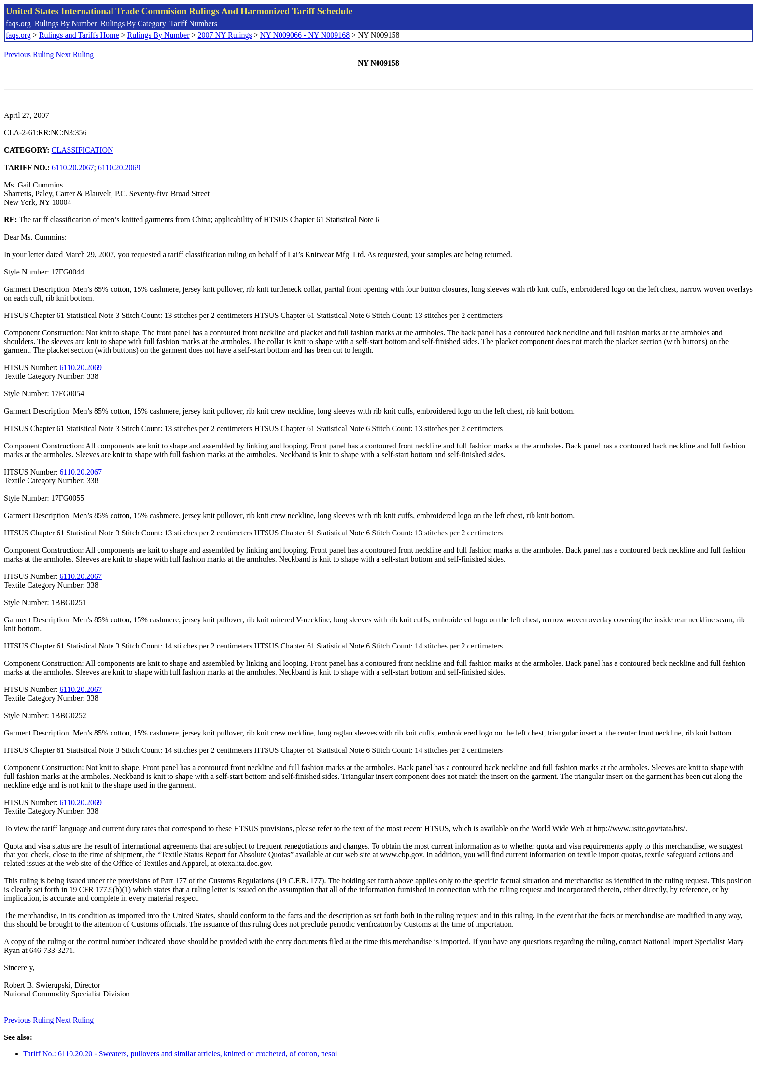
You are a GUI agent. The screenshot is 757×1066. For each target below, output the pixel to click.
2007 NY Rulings (225, 35)
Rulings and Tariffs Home (79, 35)
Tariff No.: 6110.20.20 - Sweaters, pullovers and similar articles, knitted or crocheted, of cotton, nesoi (180, 1054)
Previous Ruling (29, 54)
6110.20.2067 (73, 167)
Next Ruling (75, 54)
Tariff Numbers (193, 23)
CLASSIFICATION (82, 150)
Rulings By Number (66, 23)
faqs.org (18, 23)
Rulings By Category (133, 23)
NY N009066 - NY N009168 (305, 35)
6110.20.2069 (119, 167)
